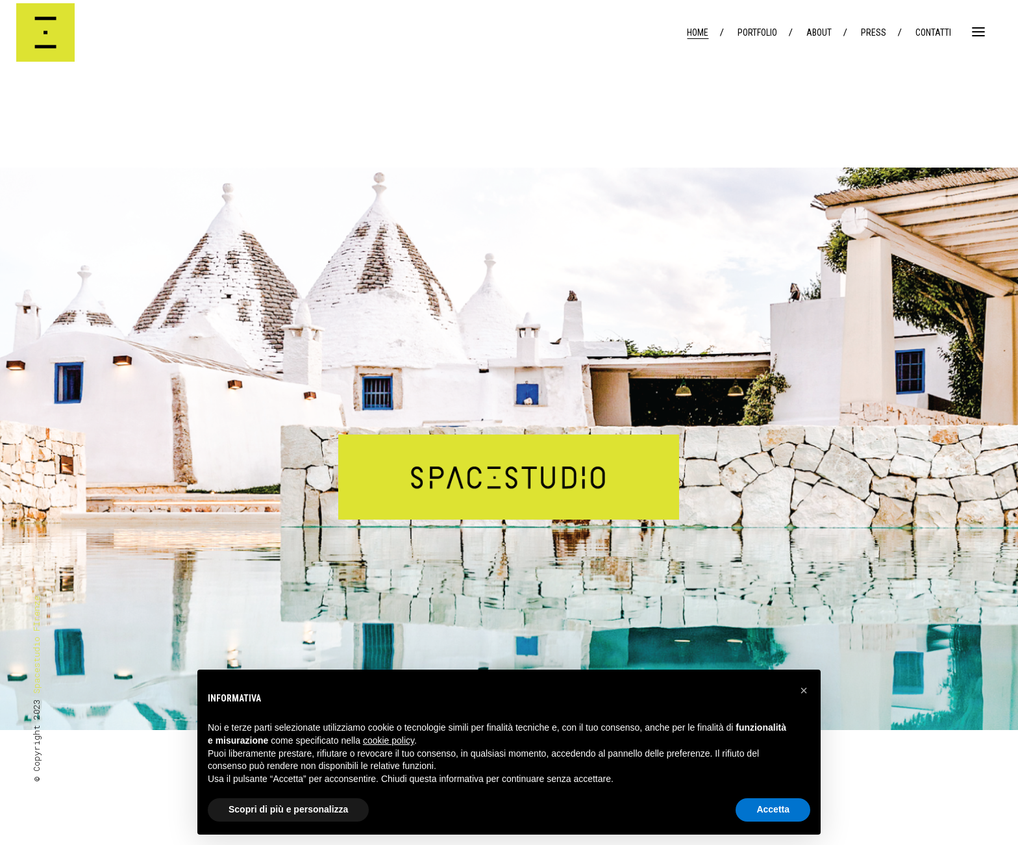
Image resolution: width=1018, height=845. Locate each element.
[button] (803, 690)
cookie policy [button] (388, 740)
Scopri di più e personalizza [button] (288, 809)
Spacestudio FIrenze (36, 645)
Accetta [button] (772, 809)
